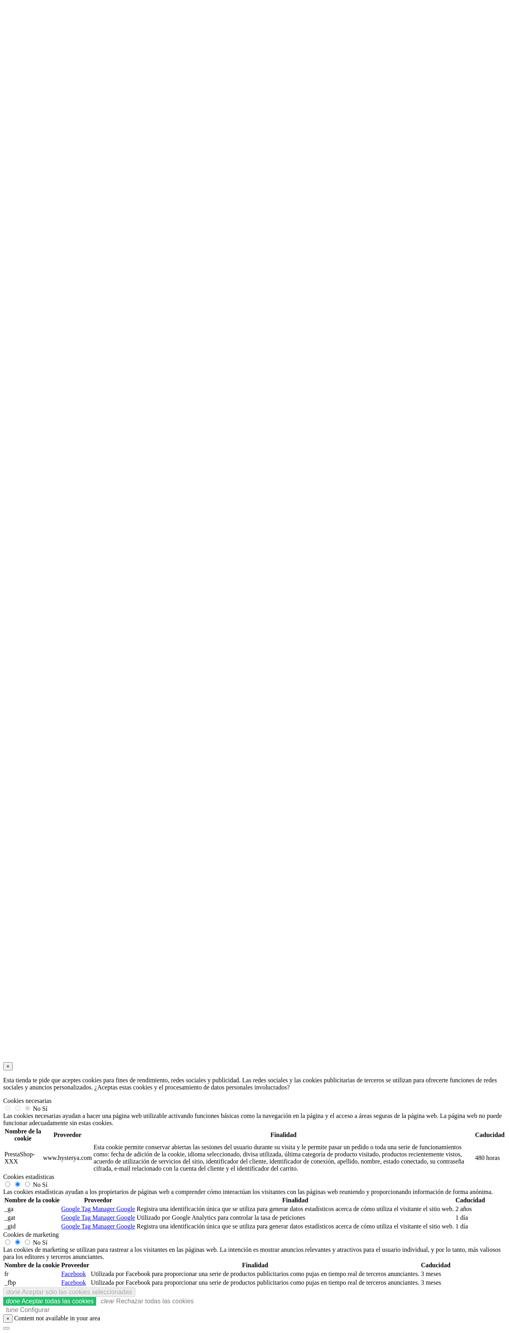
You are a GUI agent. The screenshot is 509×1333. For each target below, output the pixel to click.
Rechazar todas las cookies (147, 1301)
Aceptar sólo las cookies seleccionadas (69, 1292)
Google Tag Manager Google (98, 1208)
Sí (44, 1108)
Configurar (27, 1309)
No (37, 1108)
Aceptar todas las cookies (49, 1301)
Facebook (73, 1273)
